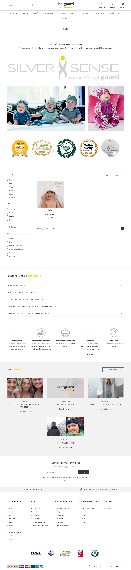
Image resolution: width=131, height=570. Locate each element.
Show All (11, 180)
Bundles (10, 536)
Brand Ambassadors (62, 525)
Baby (35, 13)
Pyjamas (11, 256)
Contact (82, 515)
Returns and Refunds (86, 508)
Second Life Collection (14, 532)
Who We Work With (63, 501)
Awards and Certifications (39, 525)
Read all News (113, 370)
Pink (9, 183)
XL (9, 223)
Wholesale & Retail (62, 508)
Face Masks (48, 13)
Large (10, 220)
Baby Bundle (50, 215)
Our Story (35, 512)
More (64, 18)
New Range (35, 515)
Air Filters (59, 519)
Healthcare (59, 515)
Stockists (82, 522)
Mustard (11, 194)
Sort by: (108, 175)
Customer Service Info (89, 501)
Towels (25, 13)
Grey (10, 187)
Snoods (61, 13)
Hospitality (59, 522)
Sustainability (36, 519)
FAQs (82, 519)
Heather (11, 197)
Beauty (73, 13)
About (33, 501)
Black (10, 190)
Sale (112, 13)
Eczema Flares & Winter (65, 443)
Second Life (99, 13)
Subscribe (83, 472)
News (120, 13)
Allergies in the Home (65, 405)
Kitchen (85, 13)
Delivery (82, 512)
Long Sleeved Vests (15, 249)
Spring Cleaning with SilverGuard (106, 405)
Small (10, 213)
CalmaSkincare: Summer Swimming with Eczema (25, 406)
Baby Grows (12, 253)
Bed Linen (12, 13)
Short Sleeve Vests (14, 245)
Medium (11, 216)
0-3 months (12, 227)
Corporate (59, 512)
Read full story (25, 411)
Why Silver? (35, 508)
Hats (9, 242)
